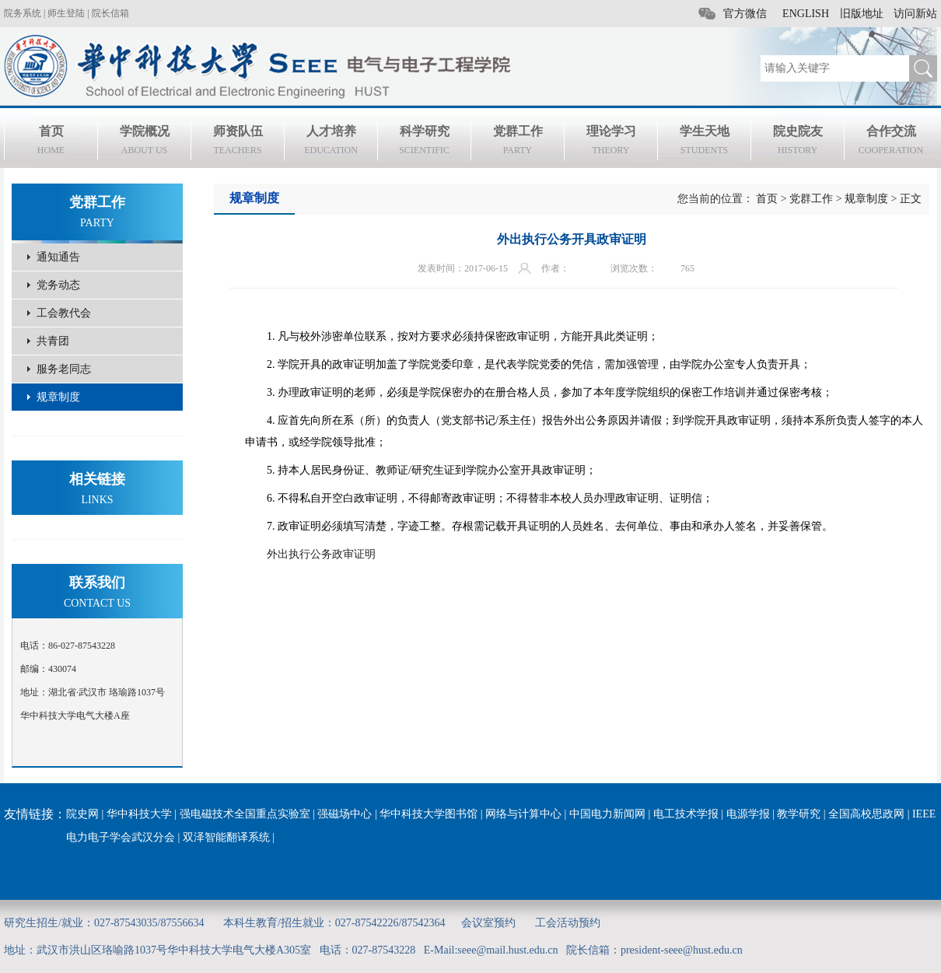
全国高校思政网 (866, 814)
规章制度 (58, 397)
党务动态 (58, 285)
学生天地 (704, 142)
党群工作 (517, 142)
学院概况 (144, 142)
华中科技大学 (139, 814)
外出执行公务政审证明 (321, 554)
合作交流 (891, 142)
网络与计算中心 (523, 814)
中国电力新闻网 (607, 814)
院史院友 (797, 142)
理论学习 (611, 142)
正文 (911, 199)
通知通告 (58, 257)
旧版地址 (861, 13)
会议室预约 (488, 923)
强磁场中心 (344, 814)
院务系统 (22, 13)
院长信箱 (110, 13)
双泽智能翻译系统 (226, 837)
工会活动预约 (567, 923)
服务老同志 (64, 369)
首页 (51, 142)
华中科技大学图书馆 (428, 814)
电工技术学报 (686, 814)
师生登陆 (66, 13)
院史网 (82, 814)
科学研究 (424, 142)
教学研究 (798, 814)
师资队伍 (238, 142)
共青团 (53, 341)
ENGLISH (805, 13)
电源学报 (748, 814)
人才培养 (331, 142)
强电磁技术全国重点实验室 (245, 814)
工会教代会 (64, 313)
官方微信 (745, 13)
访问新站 (915, 13)
